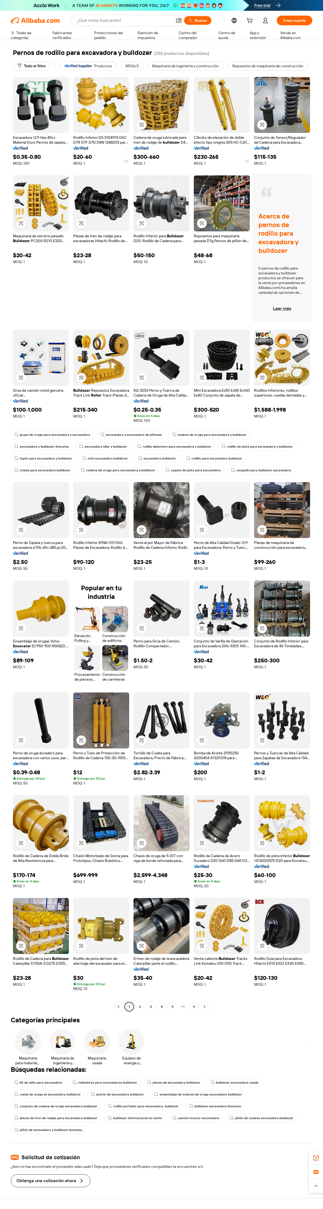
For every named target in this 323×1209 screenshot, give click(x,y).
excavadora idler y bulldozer (103, 446)
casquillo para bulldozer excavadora (261, 470)
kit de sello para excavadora (38, 1082)
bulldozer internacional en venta (135, 1118)
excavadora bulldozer (157, 458)
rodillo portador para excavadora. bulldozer (143, 1106)
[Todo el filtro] (31, 65)
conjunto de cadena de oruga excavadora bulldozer (55, 1106)
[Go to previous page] (118, 1007)
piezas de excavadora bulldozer (173, 1082)
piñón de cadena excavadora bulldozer (261, 1118)
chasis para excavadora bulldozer (42, 470)
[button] (178, 20)
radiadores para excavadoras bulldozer (104, 1082)
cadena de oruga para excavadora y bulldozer (209, 435)
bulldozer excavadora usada (234, 1082)
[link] (316, 1158)
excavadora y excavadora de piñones (131, 435)
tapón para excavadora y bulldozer (43, 458)
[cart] (251, 21)
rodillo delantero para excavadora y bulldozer (174, 446)
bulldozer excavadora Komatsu (215, 1106)
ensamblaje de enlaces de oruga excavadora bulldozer (198, 1094)
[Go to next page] (204, 1007)
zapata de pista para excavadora (193, 470)
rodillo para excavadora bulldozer (214, 458)
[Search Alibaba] (124, 20)
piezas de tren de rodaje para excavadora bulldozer (55, 1118)
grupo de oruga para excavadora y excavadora (52, 435)
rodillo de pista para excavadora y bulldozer (257, 446)
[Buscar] (197, 20)
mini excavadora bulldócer (105, 458)
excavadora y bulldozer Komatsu (41, 446)
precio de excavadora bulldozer (117, 1094)
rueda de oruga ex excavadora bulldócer (47, 1094)
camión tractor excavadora (195, 1118)
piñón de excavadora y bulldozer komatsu (48, 1130)
